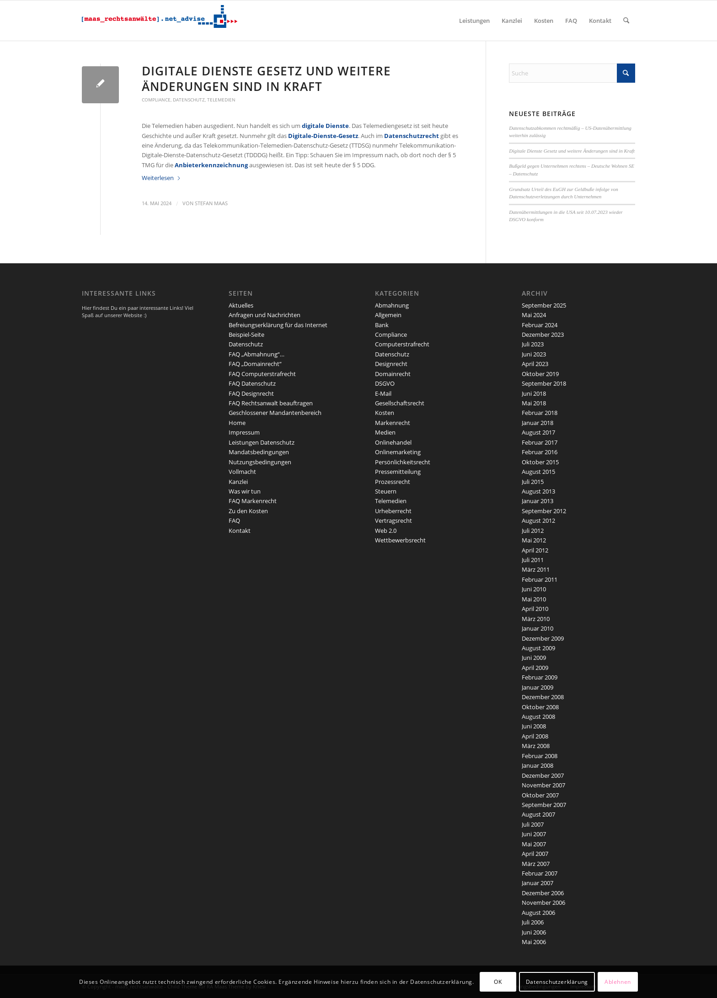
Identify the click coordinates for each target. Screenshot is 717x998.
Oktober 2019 (540, 374)
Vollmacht (242, 471)
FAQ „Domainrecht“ (255, 364)
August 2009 (538, 648)
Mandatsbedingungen (259, 452)
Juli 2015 (533, 482)
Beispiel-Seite (246, 334)
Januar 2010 (537, 628)
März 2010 (536, 619)
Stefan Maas (211, 203)
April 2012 (535, 550)
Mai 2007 (534, 844)
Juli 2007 (533, 824)
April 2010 (535, 609)
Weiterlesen (161, 178)
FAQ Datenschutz (252, 383)
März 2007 (536, 864)
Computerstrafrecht (402, 344)
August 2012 (538, 520)
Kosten (384, 413)
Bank (382, 325)
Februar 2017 (539, 442)
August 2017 (538, 432)
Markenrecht (392, 423)
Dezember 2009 (543, 638)
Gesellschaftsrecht (399, 403)
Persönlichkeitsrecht (402, 462)
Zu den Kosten (248, 511)
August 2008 (538, 716)
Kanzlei (238, 482)
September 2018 (544, 383)
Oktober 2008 (540, 707)
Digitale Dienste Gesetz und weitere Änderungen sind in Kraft (266, 79)
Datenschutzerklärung (557, 982)
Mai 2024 (534, 315)
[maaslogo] (159, 20)
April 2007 (535, 853)
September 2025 (544, 305)
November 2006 (543, 902)
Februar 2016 (539, 452)
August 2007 (538, 814)
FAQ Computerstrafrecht (262, 374)
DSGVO (385, 383)
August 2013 (538, 491)
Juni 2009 (534, 657)
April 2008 (535, 736)
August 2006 (538, 912)
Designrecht (391, 364)
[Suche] (626, 20)
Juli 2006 (533, 922)
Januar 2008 (537, 765)
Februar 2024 (539, 325)
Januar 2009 (537, 687)
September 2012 (544, 511)
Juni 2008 (534, 726)
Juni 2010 (534, 589)
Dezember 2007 (543, 775)
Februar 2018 (539, 413)
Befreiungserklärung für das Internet (278, 325)
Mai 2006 (534, 942)
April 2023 (535, 364)
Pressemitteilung (398, 471)
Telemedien (221, 99)
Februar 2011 (539, 579)
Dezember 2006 (543, 893)
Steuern (385, 491)
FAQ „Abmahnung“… (256, 354)
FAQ (234, 520)
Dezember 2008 (543, 697)
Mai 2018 (534, 403)
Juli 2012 (533, 530)
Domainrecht (393, 374)
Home (237, 423)
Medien (385, 432)
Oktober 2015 (540, 462)
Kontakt (240, 530)
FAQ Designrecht (251, 393)
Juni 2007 (534, 834)
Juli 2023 (533, 344)
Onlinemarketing (398, 452)
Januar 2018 (537, 423)
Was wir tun (245, 491)
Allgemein (388, 315)
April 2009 (535, 668)
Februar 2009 (539, 677)
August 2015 (538, 471)
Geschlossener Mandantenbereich (275, 413)
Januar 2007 (537, 883)
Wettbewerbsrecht (400, 540)
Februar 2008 (539, 756)
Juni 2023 (534, 354)
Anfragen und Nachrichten (264, 315)
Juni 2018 (534, 393)
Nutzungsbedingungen (260, 462)
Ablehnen (618, 982)
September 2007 (544, 805)
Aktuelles (241, 305)
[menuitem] (474, 20)
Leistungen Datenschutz (261, 442)
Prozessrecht (392, 482)
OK (498, 982)
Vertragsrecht (393, 520)
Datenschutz (189, 99)
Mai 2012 (534, 540)
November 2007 (543, 785)
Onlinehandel (393, 442)
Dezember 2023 (543, 334)
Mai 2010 (534, 599)
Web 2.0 (385, 530)
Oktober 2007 (540, 795)
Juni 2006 (534, 932)
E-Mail (383, 393)
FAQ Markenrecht (253, 501)
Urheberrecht (393, 511)
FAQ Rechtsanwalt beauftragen (271, 403)
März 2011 (536, 569)
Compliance (156, 99)
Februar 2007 (539, 873)
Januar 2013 (537, 501)
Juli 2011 (533, 560)
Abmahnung (392, 305)
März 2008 (536, 746)
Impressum (244, 432)
